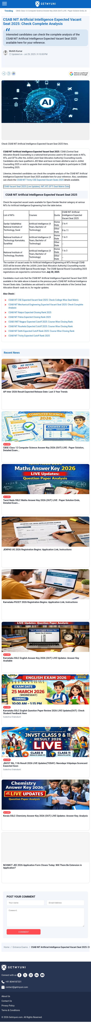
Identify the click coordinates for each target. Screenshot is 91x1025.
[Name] (25, 903)
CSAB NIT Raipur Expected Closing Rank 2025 (29, 312)
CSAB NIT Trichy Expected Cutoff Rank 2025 (29, 336)
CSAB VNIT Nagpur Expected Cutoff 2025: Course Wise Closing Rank (40, 322)
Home (6, 950)
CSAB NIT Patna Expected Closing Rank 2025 (29, 317)
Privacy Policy (8, 1009)
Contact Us (7, 1004)
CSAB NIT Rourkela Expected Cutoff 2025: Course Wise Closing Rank (40, 326)
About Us (6, 999)
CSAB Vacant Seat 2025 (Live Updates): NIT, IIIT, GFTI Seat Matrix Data (36, 186)
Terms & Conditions (11, 1013)
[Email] (65, 903)
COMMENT (23, 935)
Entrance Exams (20, 950)
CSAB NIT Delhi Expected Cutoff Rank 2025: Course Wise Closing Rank (41, 331)
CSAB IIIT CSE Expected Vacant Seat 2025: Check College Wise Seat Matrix (43, 300)
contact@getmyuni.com (17, 990)
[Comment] (45, 919)
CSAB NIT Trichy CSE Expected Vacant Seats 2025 (40, 180)
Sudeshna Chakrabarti (12, 717)
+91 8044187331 (14, 985)
